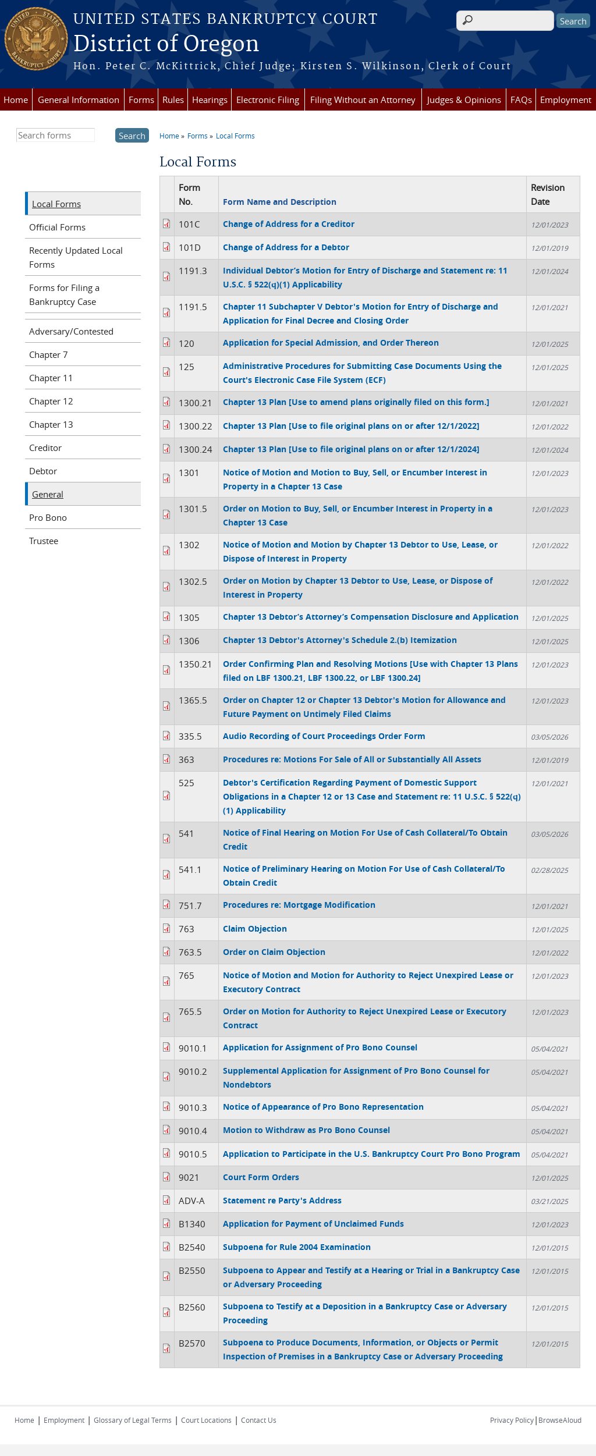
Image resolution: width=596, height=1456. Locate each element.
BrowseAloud (559, 1420)
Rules (173, 99)
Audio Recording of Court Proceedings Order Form (324, 735)
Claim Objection (255, 928)
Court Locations (206, 1420)
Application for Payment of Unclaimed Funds (313, 1223)
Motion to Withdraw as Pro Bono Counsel (306, 1129)
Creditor (45, 447)
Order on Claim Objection (274, 951)
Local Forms (235, 135)
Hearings (210, 99)
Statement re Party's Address (282, 1200)
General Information (78, 99)
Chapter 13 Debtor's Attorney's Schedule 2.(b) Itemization (340, 639)
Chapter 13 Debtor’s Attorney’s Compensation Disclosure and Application (371, 616)
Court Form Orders (261, 1176)
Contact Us (258, 1420)
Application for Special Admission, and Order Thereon (331, 342)
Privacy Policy (512, 1420)
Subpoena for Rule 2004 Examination (297, 1246)
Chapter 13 (51, 424)
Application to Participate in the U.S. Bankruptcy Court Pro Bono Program (371, 1153)
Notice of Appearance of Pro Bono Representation (323, 1106)
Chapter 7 (48, 354)
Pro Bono (48, 517)
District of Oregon (166, 44)
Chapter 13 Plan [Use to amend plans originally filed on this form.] (356, 401)
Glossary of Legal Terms (133, 1420)
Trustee (43, 540)
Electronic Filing (267, 99)
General (47, 494)
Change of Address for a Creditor (288, 223)
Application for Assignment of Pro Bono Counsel (320, 1047)
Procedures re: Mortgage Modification (299, 904)
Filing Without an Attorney (363, 99)
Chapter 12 (51, 401)
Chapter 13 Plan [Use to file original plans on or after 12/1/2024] (351, 448)
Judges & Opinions (464, 99)
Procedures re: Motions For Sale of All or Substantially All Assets (352, 759)
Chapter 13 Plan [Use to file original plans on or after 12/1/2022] (351, 425)
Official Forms (57, 227)
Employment (565, 99)
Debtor (43, 471)
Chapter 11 (51, 377)
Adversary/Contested (71, 331)
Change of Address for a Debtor (286, 247)
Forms (141, 99)
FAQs (521, 99)
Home (15, 99)
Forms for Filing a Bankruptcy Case (64, 294)
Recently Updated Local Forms (76, 257)
